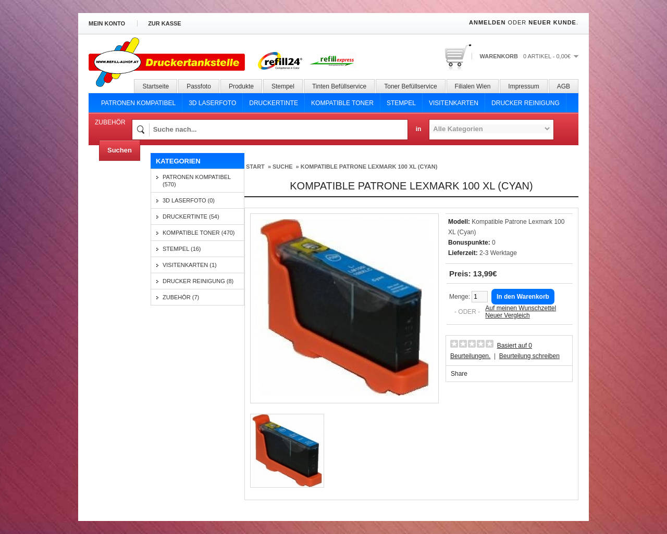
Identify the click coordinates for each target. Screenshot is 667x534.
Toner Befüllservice (410, 86)
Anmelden (487, 22)
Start (255, 166)
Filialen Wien (473, 86)
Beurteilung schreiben (529, 356)
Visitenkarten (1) (190, 265)
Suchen (119, 150)
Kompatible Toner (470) (199, 233)
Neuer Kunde (552, 22)
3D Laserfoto (212, 103)
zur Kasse (164, 23)
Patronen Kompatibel (138, 103)
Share (459, 373)
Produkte (241, 86)
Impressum (523, 86)
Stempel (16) (182, 249)
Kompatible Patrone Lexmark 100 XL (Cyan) (369, 166)
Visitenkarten (453, 103)
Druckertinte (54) (191, 216)
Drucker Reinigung (525, 103)
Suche (283, 166)
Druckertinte (273, 103)
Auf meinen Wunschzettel (520, 308)
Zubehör (110, 122)
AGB (563, 86)
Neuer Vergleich (507, 315)
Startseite (155, 86)
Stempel (282, 86)
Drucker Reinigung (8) (198, 281)
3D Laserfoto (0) (189, 200)
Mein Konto (107, 23)
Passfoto (199, 86)
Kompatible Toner (342, 103)
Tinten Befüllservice (339, 86)
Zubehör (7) (181, 297)
